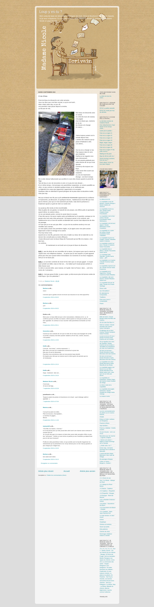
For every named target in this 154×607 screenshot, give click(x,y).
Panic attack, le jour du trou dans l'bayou (106, 163)
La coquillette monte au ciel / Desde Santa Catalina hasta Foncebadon (107, 211)
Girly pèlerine (104, 529)
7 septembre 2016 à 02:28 (51, 388)
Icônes (102, 519)
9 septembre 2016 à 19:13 (51, 459)
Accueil (67, 471)
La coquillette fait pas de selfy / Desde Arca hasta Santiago (107, 284)
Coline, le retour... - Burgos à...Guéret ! (105, 462)
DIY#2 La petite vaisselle (107, 108)
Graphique (103, 522)
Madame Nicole (48, 381)
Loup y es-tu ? (50, 12)
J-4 (103, 548)
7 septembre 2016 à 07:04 (51, 401)
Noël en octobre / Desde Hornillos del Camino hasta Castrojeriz (107, 326)
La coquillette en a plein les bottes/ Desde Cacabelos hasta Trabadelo (107, 233)
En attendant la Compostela (104, 293)
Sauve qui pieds (104, 526)
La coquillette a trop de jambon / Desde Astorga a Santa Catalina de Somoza (107, 204)
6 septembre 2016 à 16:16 (51, 375)
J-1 (111, 548)
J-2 (108, 548)
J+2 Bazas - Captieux (106, 488)
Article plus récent (45, 471)
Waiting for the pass (106, 153)
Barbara (45, 288)
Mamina (45, 407)
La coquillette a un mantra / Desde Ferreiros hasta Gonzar (107, 262)
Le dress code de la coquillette (106, 385)
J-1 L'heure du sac (105, 478)
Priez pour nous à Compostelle (105, 300)
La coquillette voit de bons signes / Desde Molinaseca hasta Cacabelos (107, 226)
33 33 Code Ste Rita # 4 (107, 322)
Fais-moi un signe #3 (106, 138)
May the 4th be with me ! (107, 156)
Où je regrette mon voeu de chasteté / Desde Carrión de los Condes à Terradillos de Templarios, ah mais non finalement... (107, 345)
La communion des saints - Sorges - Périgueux (107, 563)
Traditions (103, 297)
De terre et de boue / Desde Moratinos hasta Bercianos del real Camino (108, 352)
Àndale (102, 417)
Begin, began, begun (106, 142)
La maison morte (105, 396)
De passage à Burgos (106, 459)
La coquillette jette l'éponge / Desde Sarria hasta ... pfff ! (107, 256)
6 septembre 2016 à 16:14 (51, 364)
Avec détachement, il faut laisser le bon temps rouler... (107, 126)
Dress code (103, 288)
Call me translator (109, 556)
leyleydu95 (46, 426)
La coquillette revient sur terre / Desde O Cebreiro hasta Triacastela (107, 245)
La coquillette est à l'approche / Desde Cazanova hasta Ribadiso (107, 273)
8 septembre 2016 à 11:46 (51, 420)
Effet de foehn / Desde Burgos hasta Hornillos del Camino (108, 318)
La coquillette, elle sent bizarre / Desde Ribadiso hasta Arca (107, 278)
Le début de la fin (105, 199)
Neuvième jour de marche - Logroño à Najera (107, 436)
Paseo (102, 303)
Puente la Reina (104, 423)
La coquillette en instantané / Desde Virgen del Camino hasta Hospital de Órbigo (108, 380)
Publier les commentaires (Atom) (56, 475)
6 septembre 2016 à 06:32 (51, 297)
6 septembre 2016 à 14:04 (51, 340)
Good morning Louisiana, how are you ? (107, 159)
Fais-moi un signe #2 (106, 135)
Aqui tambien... (104, 425)
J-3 (106, 548)
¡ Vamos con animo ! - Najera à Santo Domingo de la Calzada (107, 441)
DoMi (44, 346)
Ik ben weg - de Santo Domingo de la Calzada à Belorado (107, 449)
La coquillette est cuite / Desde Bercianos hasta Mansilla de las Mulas (107, 363)
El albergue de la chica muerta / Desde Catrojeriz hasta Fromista (107, 332)
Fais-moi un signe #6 (106, 147)
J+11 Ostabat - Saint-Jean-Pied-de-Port (106, 512)
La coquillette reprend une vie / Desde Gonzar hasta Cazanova (107, 267)
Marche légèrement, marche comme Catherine (106, 590)
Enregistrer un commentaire (49, 463)
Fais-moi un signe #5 (106, 145)
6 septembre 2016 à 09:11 (51, 325)
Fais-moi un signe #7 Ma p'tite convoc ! (107, 150)
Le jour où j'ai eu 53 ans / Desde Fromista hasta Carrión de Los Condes (107, 337)
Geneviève (46, 331)
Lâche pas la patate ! (106, 130)
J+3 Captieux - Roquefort (107, 491)
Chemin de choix (105, 531)
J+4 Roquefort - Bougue (107, 493)
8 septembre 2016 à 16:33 (51, 448)
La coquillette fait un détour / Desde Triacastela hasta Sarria (108, 250)
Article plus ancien (87, 471)
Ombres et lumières (106, 524)
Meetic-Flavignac (105, 558)
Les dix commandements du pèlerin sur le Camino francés (107, 412)
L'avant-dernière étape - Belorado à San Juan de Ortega (107, 455)
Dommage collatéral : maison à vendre (106, 534)
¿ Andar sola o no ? (105, 445)
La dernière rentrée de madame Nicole (106, 121)
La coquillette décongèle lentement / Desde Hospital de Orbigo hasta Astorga (107, 391)
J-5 (101, 548)
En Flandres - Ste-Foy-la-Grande (106, 577)
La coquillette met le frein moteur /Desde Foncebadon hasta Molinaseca (107, 218)
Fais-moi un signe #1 (106, 133)
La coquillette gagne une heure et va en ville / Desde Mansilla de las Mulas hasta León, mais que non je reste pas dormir (107, 371)
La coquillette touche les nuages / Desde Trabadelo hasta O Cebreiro (108, 239)
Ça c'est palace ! (105, 290)
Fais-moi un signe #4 (106, 140)
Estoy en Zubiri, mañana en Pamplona (107, 420)
